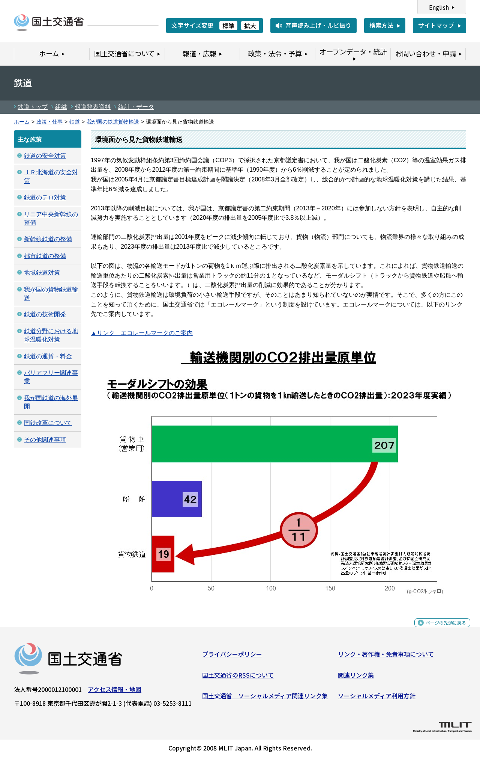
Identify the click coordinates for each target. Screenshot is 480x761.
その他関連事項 (45, 439)
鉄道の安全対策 (45, 156)
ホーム (22, 122)
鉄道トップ (33, 107)
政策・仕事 (49, 122)
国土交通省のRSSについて (238, 677)
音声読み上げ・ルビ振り (318, 25)
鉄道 (74, 122)
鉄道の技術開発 (45, 314)
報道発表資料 (93, 107)
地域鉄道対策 (42, 272)
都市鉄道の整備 (45, 256)
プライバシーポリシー (232, 656)
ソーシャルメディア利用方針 (377, 698)
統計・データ (136, 107)
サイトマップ (436, 25)
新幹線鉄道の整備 (48, 239)
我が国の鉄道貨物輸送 (113, 122)
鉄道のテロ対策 (45, 197)
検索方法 (381, 25)
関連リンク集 (356, 677)
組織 (61, 107)
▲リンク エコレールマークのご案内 (142, 333)
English (439, 7)
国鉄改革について (48, 423)
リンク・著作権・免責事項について (386, 656)
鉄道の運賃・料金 (48, 356)
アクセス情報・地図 (114, 692)
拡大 (250, 25)
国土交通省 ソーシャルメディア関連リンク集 (265, 698)
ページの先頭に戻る (439, 630)
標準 (228, 25)
